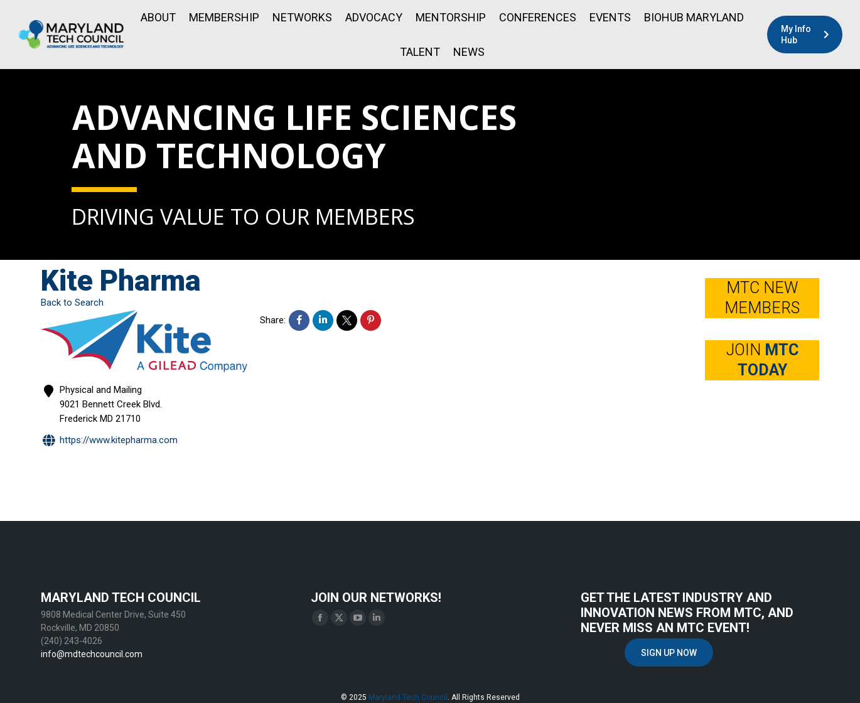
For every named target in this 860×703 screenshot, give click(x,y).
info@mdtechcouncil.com (91, 654)
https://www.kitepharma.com (109, 440)
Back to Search (72, 302)
